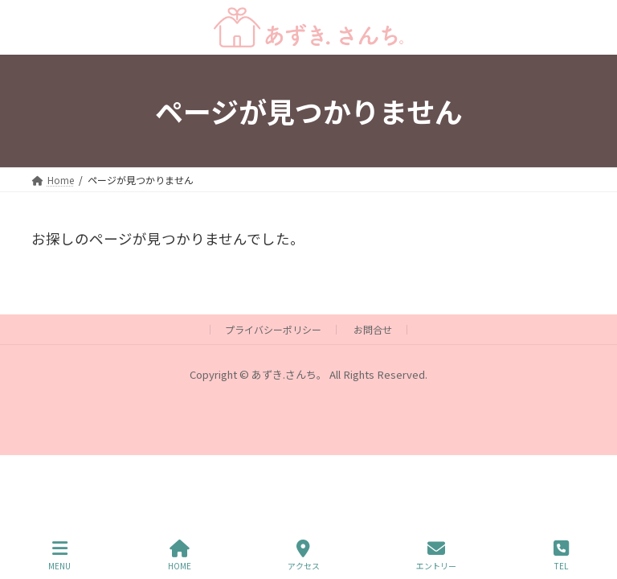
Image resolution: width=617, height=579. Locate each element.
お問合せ (372, 329)
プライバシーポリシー (273, 329)
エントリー (436, 555)
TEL (561, 555)
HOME (179, 555)
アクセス (304, 555)
